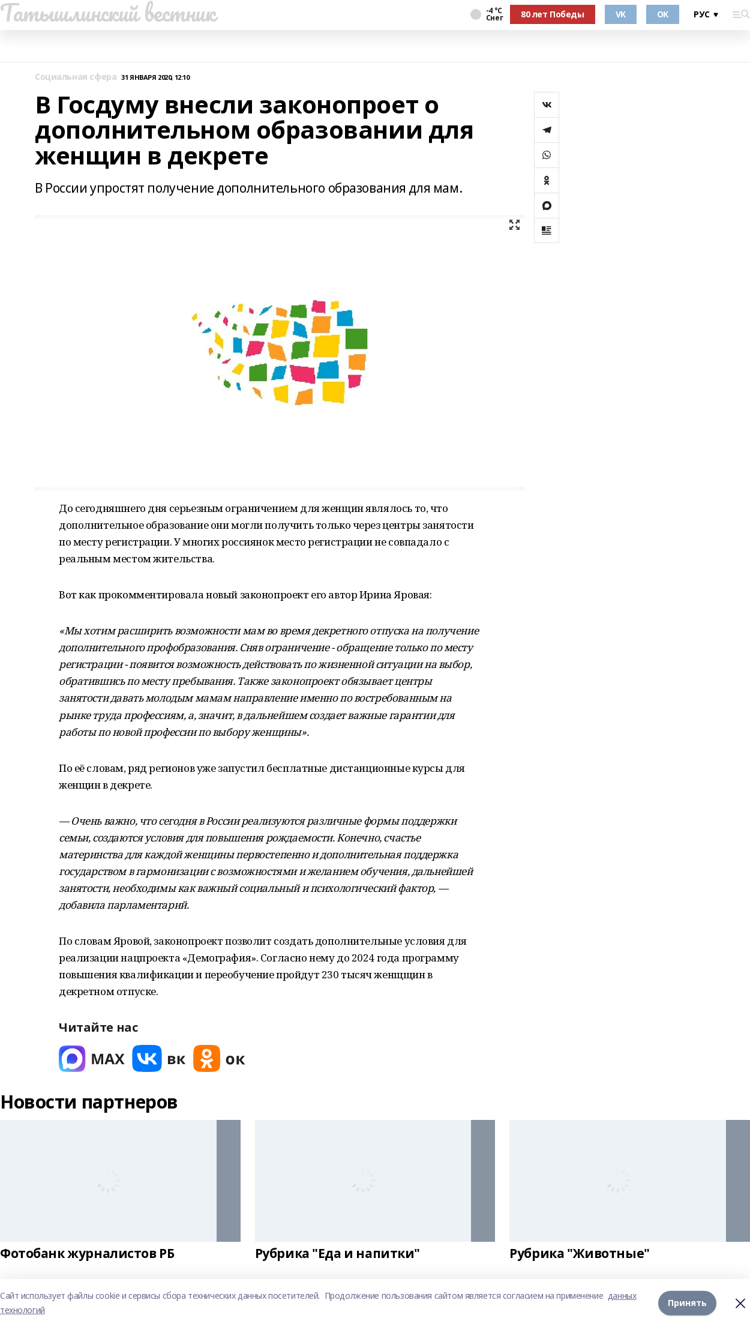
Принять (687, 1302)
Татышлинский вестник (107, 12)
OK (662, 14)
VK (621, 14)
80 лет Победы (552, 14)
